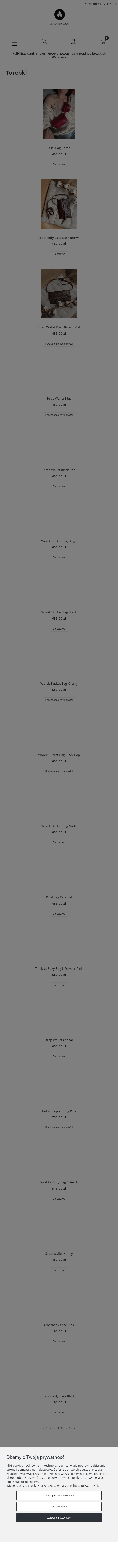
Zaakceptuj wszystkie (59, 1517)
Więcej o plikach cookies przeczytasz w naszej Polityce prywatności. (53, 1486)
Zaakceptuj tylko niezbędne (59, 1495)
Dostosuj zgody (58, 1506)
